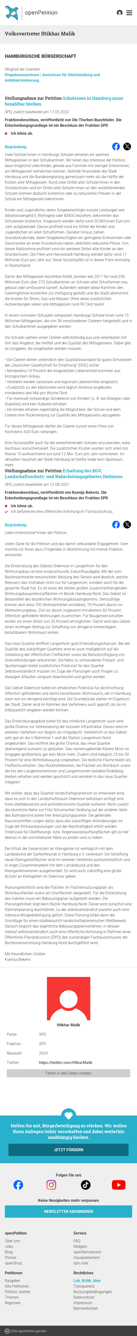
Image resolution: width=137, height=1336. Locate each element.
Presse (10, 1257)
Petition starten (18, 1291)
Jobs (9, 1246)
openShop (13, 1263)
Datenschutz (84, 1297)
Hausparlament (86, 1257)
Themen (12, 1297)
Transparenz (84, 1286)
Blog (9, 1252)
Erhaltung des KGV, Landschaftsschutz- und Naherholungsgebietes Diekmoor (64, 473)
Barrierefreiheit (85, 1308)
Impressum (82, 1303)
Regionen (13, 1303)
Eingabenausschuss (22, 75)
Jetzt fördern (68, 1150)
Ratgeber (12, 1280)
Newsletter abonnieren (68, 1211)
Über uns (12, 1241)
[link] (129, 13)
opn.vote (80, 1263)
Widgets (80, 1246)
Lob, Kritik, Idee (87, 1280)
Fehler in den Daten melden (68, 1073)
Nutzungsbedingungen (92, 1291)
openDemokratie (87, 1252)
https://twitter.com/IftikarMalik (65, 1062)
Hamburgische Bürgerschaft (40, 56)
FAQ (76, 1241)
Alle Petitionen (17, 1286)
